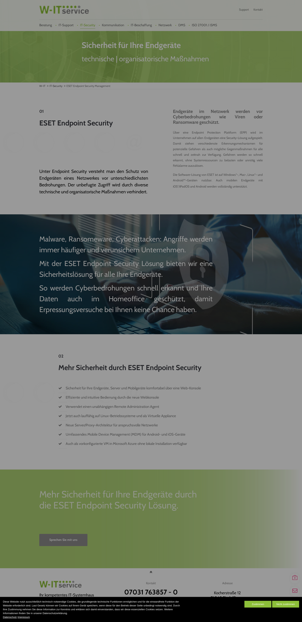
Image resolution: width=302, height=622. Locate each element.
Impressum (24, 617)
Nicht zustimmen (285, 604)
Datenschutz (10, 617)
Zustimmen (258, 604)
